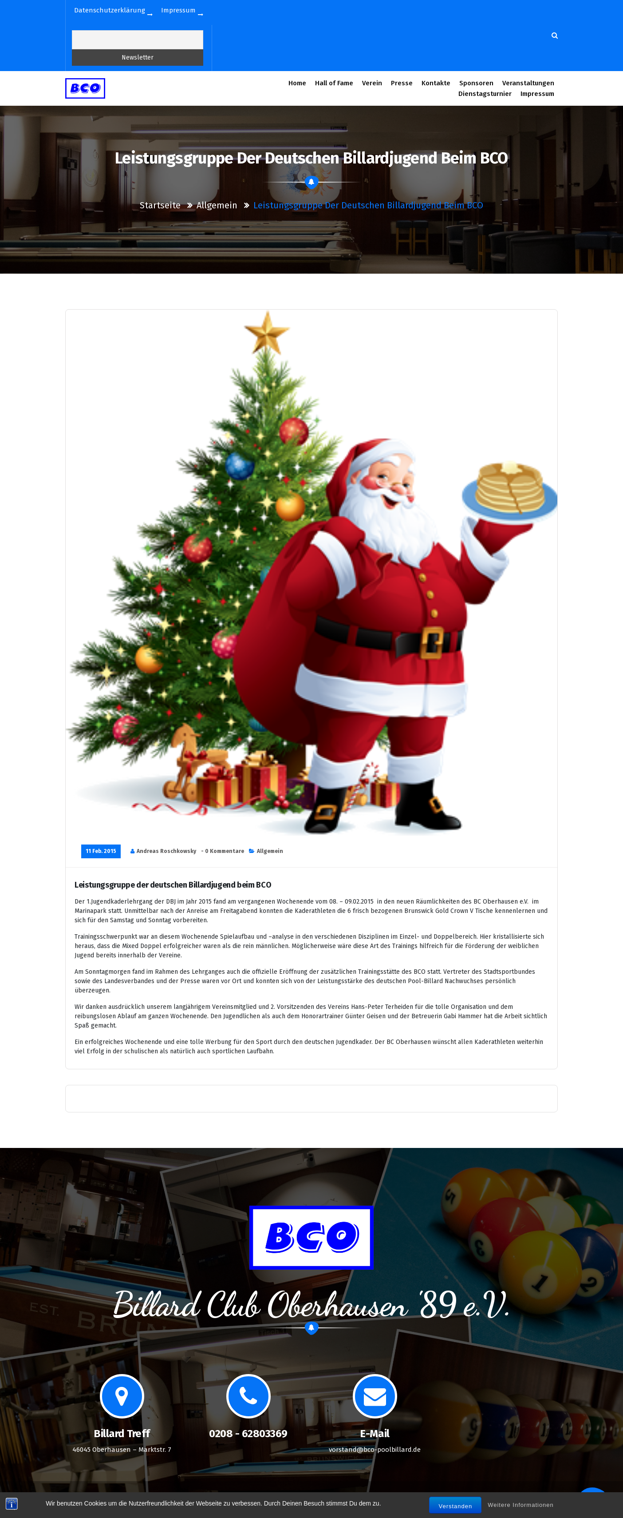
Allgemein (217, 205)
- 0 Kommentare (222, 851)
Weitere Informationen (521, 1507)
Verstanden (455, 1509)
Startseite (160, 205)
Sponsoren (476, 83)
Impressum (537, 93)
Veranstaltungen (528, 83)
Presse (402, 83)
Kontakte (436, 83)
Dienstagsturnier (485, 93)
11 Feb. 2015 (101, 851)
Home (297, 83)
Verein (372, 83)
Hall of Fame (334, 83)
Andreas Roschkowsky (166, 851)
